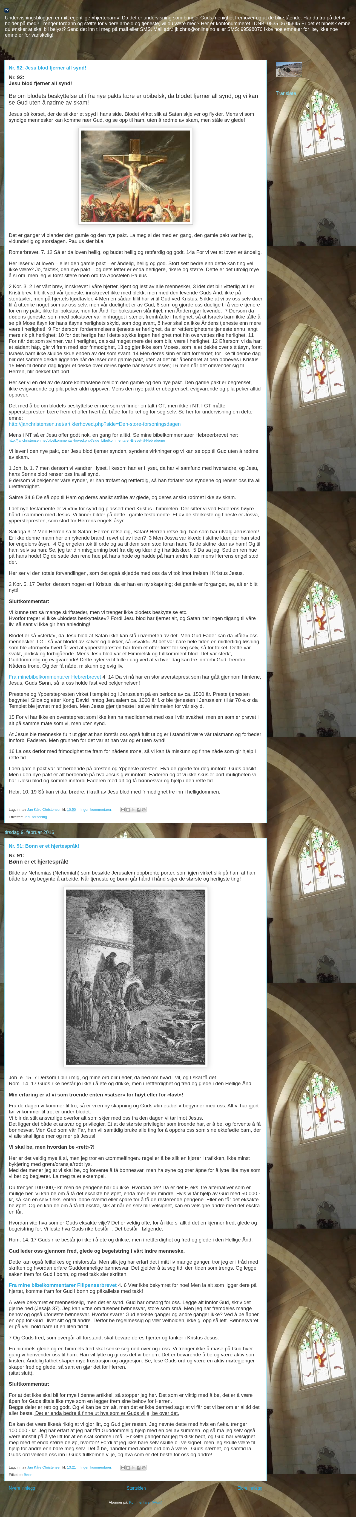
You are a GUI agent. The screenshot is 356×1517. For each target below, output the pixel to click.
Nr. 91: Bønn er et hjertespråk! (44, 846)
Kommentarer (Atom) (145, 1502)
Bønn (28, 1475)
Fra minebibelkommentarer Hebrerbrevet (55, 677)
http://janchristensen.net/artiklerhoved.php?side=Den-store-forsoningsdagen (95, 424)
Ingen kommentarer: (97, 809)
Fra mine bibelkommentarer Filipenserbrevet (63, 1285)
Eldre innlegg (249, 1488)
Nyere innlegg (22, 1488)
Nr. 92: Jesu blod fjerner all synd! (47, 68)
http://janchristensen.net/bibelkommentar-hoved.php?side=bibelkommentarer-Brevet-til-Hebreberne (87, 440)
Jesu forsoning (35, 817)
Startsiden (136, 1488)
